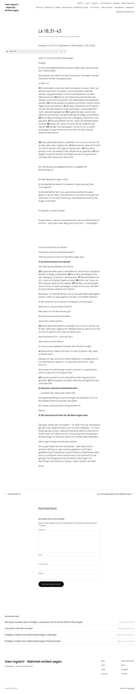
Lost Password (105, 3)
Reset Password (128, 3)
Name (40, 555)
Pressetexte (119, 7)
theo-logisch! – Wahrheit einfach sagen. (12, 7)
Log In (87, 3)
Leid (66, 36)
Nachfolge (71, 36)
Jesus (56, 36)
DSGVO (80, 3)
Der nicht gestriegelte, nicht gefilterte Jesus (114, 494)
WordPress (131, 688)
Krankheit (62, 36)
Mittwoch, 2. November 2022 (125, 635)
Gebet (52, 36)
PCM (47, 36)
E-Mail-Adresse (43, 564)
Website (40, 573)
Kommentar (42, 530)
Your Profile (94, 7)
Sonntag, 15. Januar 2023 (126, 622)
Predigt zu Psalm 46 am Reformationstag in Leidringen (31, 635)
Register (116, 3)
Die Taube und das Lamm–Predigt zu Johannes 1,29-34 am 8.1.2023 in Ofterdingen (44, 622)
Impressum (130, 7)
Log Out (95, 3)
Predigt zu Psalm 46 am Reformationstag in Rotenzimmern (33, 641)
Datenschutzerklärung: (125, 12)
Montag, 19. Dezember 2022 (126, 628)
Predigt (77, 36)
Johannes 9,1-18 (14, 494)
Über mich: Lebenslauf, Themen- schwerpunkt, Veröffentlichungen (62, 7)
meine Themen (107, 7)
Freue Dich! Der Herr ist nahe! (19, 628)
